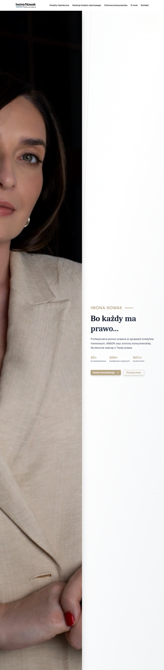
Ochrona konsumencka (115, 5)
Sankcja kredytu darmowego (86, 5)
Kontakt (145, 5)
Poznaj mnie (133, 372)
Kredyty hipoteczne (59, 5)
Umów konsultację (106, 372)
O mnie (134, 5)
